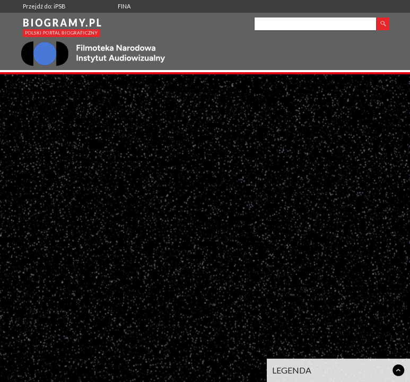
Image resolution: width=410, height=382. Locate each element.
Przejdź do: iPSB (44, 6)
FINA (124, 6)
